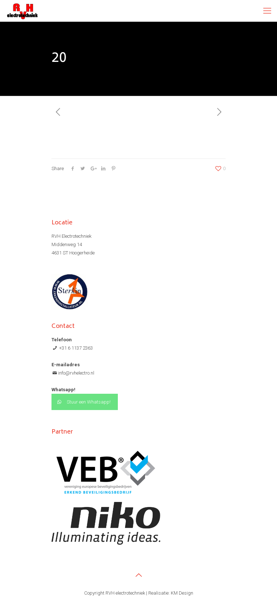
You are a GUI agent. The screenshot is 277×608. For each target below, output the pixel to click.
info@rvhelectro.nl (76, 373)
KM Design (182, 593)
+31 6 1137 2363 (75, 348)
